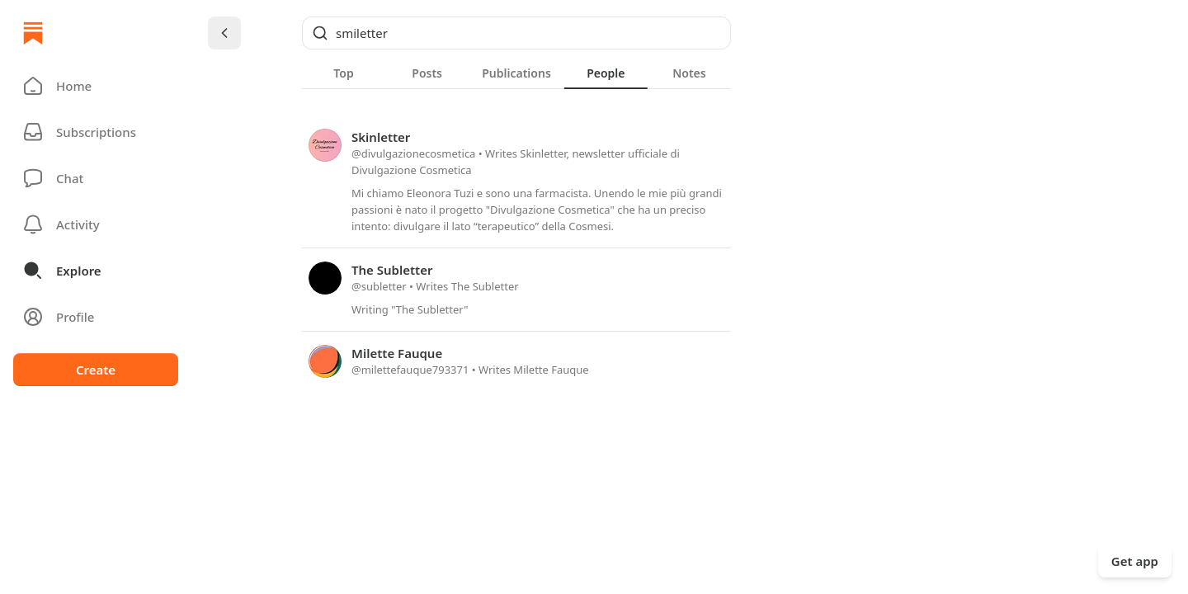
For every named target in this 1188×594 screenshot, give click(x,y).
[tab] (343, 72)
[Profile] (95, 317)
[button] (95, 86)
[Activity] (95, 224)
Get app (1134, 561)
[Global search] (516, 33)
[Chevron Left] (224, 33)
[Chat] (95, 178)
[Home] (33, 33)
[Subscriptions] (95, 132)
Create (96, 369)
